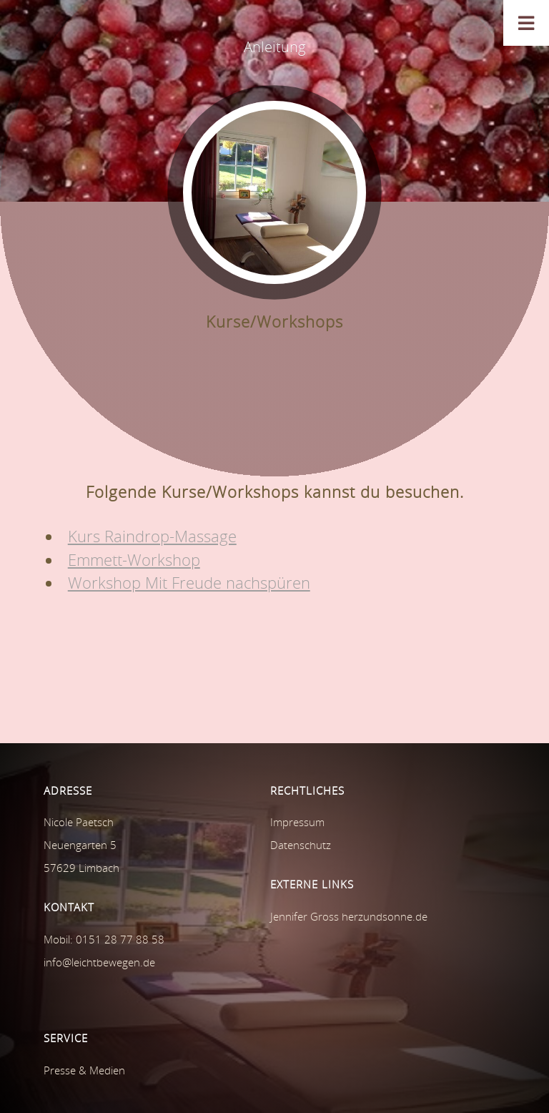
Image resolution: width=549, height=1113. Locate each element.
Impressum (297, 822)
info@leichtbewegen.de (99, 962)
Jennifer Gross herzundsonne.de (348, 916)
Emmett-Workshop (134, 559)
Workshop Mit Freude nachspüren (189, 582)
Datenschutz (300, 845)
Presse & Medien (84, 1070)
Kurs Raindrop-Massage (152, 536)
